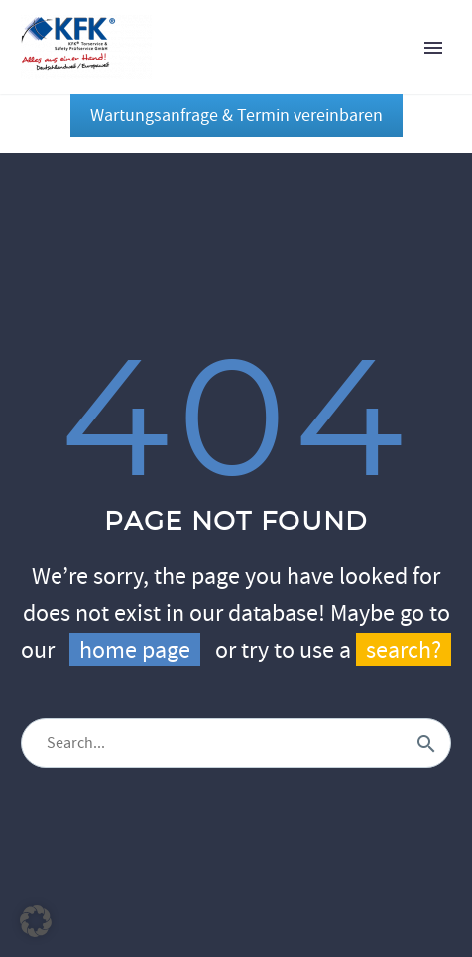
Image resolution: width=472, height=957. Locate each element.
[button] (35, 921)
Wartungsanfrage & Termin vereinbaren (236, 115)
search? (403, 649)
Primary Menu (433, 48)
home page (134, 649)
